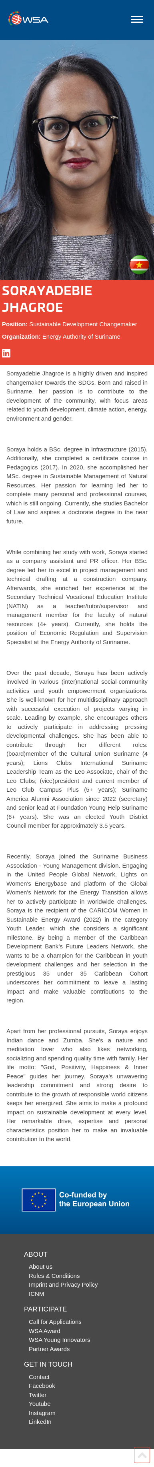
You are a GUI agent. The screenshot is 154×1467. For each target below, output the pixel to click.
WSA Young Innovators (59, 1339)
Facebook (42, 1385)
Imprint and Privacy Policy (63, 1284)
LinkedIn (40, 1421)
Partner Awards (49, 1348)
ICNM (36, 1293)
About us (40, 1266)
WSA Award (44, 1330)
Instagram (42, 1412)
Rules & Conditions (54, 1275)
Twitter (37, 1394)
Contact (39, 1376)
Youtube (40, 1403)
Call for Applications (55, 1321)
